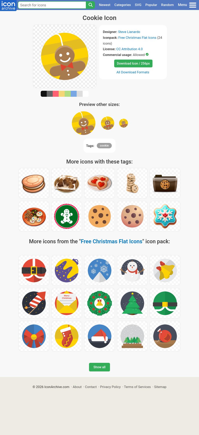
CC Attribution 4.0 (129, 49)
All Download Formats (132, 72)
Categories (122, 5)
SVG (138, 5)
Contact (91, 387)
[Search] (90, 5)
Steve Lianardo (129, 32)
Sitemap (160, 387)
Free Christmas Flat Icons (137, 38)
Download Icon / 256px (133, 63)
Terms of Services (137, 387)
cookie (104, 145)
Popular (151, 5)
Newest (104, 5)
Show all (99, 367)
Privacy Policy (110, 387)
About (77, 387)
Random (167, 5)
